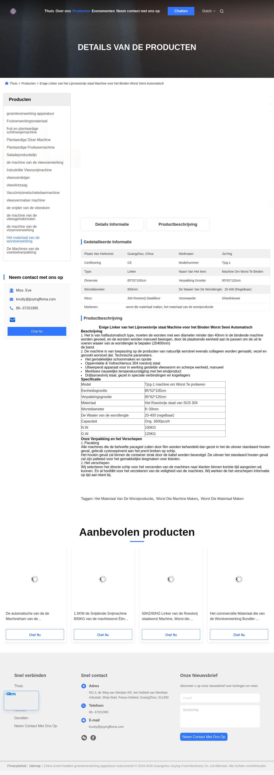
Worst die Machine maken (177, 499)
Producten (81, 11)
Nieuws (20, 710)
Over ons (63, 11)
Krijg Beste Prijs (199, 203)
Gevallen (21, 718)
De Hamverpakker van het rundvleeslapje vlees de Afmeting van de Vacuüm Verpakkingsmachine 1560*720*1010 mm (168, 617)
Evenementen (103, 11)
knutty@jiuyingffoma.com (36, 299)
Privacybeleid (16, 766)
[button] (23, 590)
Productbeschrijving (178, 224)
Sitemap (34, 766)
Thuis (49, 11)
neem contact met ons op (203, 737)
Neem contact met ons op (138, 11)
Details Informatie (112, 224)
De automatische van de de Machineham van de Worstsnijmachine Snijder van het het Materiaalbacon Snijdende (236, 617)
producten (22, 694)
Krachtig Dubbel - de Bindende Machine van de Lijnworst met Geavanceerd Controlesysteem (30, 617)
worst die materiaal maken (222, 499)
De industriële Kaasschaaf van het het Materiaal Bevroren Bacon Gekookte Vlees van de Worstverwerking (101, 617)
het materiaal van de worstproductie (124, 499)
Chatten (181, 11)
